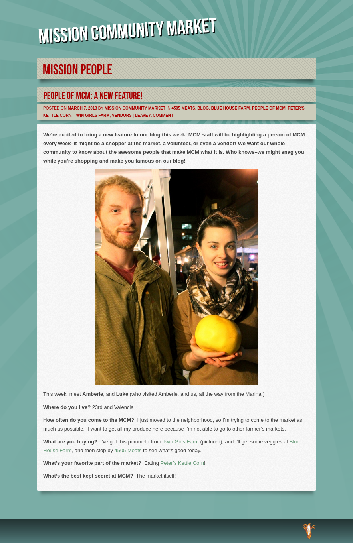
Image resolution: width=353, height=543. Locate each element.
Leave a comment (154, 115)
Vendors (121, 115)
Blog (203, 108)
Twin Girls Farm (92, 115)
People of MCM (269, 108)
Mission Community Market (135, 108)
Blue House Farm (230, 108)
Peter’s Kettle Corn (182, 463)
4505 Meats (183, 108)
